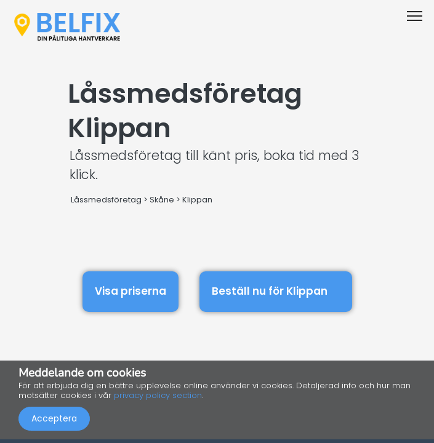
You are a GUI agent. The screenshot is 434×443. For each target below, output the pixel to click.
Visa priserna (130, 291)
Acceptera (54, 418)
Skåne (162, 199)
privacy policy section (158, 395)
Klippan (197, 199)
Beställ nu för (276, 289)
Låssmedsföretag (106, 199)
